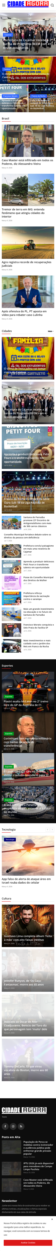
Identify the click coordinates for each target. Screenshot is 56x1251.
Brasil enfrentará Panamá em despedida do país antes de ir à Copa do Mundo (27, 808)
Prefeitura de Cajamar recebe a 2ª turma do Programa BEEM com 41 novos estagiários (25, 413)
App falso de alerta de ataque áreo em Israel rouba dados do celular (26, 880)
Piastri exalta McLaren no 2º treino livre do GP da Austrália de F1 (26, 703)
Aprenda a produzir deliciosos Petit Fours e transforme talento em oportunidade (14, 104)
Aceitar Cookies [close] (28, 1242)
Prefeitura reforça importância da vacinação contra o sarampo (36, 596)
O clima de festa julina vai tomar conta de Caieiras (25, 75)
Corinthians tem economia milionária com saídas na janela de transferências (27, 742)
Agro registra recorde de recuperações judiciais (26, 263)
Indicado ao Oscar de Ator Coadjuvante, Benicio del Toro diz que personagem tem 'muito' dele (25, 1025)
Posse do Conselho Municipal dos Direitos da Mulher (38, 579)
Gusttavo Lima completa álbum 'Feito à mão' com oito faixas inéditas (28, 938)
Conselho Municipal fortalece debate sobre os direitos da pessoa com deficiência (27, 536)
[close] (52, 1219)
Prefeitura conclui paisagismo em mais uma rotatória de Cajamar (38, 548)
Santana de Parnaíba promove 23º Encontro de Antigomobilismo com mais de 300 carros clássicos (37, 522)
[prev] (48, 830)
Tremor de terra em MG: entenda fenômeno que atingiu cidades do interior (23, 213)
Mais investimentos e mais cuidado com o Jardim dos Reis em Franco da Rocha (36, 643)
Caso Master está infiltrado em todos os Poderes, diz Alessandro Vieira (27, 162)
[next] (52, 830)
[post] (28, 34)
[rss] (21, 1126)
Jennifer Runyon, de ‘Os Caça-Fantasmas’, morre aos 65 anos (24, 982)
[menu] (3, 5)
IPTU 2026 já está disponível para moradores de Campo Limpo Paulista (38, 1166)
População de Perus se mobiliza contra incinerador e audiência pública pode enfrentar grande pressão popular (38, 1147)
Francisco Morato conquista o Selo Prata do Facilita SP (38, 626)
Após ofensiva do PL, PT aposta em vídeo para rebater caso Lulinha (24, 313)
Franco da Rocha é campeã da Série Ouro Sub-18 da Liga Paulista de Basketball (42, 104)
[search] (52, 5)
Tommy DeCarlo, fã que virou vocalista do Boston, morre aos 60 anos (26, 1070)
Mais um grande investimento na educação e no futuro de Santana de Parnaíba (38, 611)
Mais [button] (50, 331)
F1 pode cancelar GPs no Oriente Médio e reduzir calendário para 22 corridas (26, 775)
